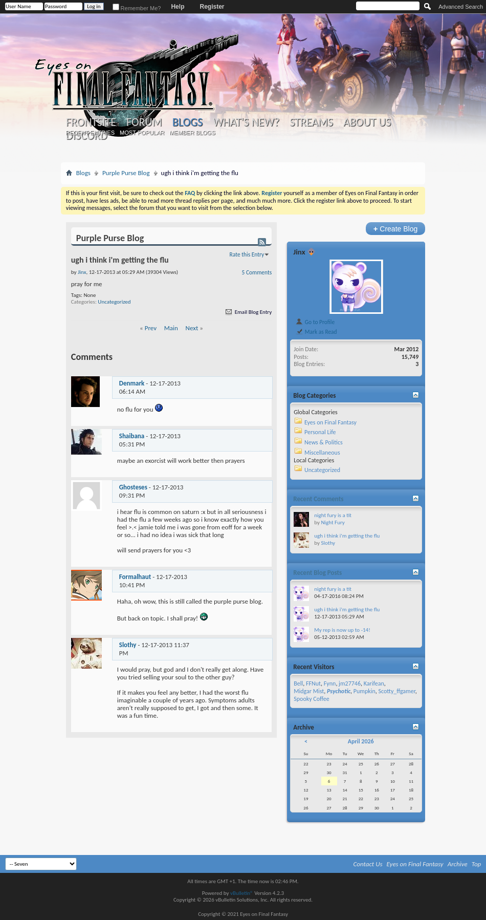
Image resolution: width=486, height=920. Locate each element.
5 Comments (257, 272)
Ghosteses (133, 487)
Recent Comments (318, 499)
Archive (458, 864)
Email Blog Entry (248, 312)
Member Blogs (192, 133)
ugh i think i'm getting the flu (347, 535)
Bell (298, 683)
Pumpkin (364, 691)
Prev (151, 328)
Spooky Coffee (311, 698)
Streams (311, 122)
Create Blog (395, 228)
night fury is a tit (332, 515)
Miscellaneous (322, 452)
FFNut (313, 683)
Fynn (330, 683)
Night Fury (332, 522)
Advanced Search (460, 7)
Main (171, 328)
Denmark (132, 383)
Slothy (128, 645)
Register (212, 6)
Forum (144, 122)
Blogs (187, 122)
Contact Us (368, 864)
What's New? (246, 122)
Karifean (374, 683)
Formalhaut (135, 577)
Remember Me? (137, 8)
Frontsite (91, 122)
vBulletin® (241, 893)
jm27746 (350, 683)
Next (192, 328)
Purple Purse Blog (126, 173)
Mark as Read (316, 331)
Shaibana (132, 436)
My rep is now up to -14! (342, 630)
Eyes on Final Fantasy (330, 422)
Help (177, 6)
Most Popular (142, 133)
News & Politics (323, 442)
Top (476, 864)
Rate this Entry (247, 254)
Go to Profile (315, 322)
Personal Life (320, 432)
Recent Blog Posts (317, 572)
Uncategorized (114, 301)
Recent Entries (90, 133)
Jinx (299, 251)
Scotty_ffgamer (396, 691)
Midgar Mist (309, 691)
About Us (367, 122)
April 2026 (361, 741)
